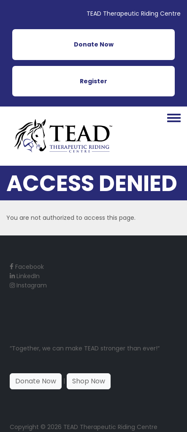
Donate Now (94, 44)
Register (93, 81)
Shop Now (88, 381)
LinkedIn (25, 276)
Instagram (28, 285)
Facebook (27, 266)
